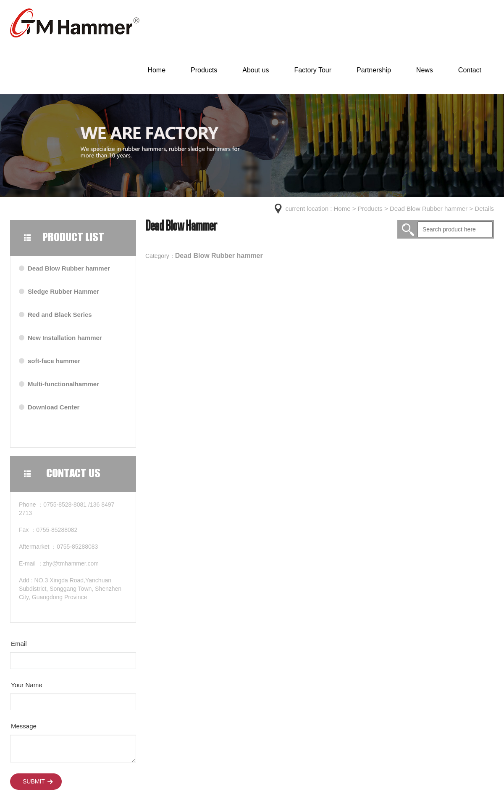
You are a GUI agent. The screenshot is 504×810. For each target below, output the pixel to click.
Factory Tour (312, 70)
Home (156, 70)
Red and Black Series (60, 314)
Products (204, 70)
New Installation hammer (65, 337)
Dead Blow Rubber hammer (428, 208)
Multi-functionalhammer (63, 384)
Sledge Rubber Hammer (63, 291)
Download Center (53, 407)
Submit (34, 781)
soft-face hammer (54, 360)
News (424, 70)
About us (255, 70)
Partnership (374, 70)
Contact (469, 70)
